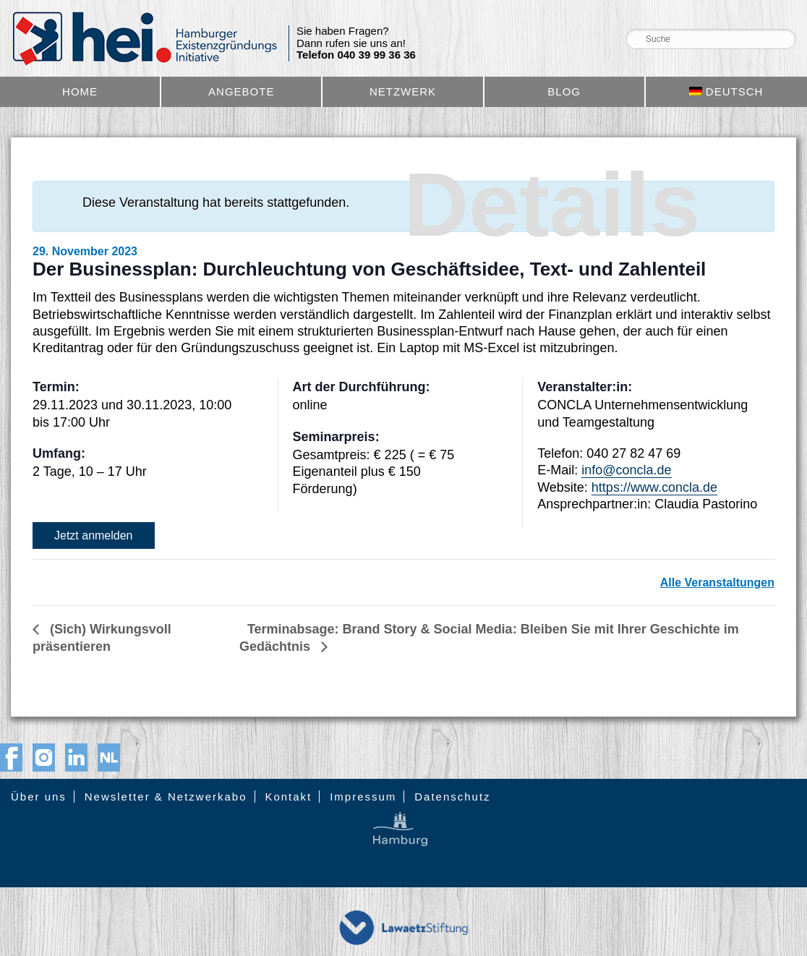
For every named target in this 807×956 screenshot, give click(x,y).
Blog (564, 91)
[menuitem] (726, 92)
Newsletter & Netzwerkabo (166, 796)
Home (80, 91)
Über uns (39, 796)
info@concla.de (626, 470)
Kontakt (288, 796)
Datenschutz (452, 796)
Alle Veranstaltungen (717, 582)
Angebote (241, 91)
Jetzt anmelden (93, 535)
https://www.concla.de (654, 487)
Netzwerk (403, 91)
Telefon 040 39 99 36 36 (356, 55)
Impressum (363, 796)
